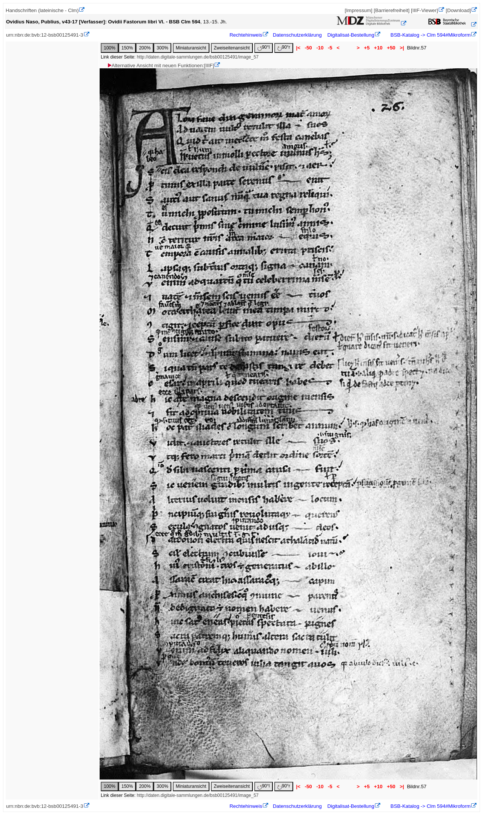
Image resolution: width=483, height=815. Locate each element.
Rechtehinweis (245, 35)
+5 (367, 48)
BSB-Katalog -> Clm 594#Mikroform (430, 35)
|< (298, 48)
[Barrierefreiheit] (391, 10)
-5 (330, 48)
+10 (378, 48)
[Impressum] (358, 10)
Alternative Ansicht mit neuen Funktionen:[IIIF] (160, 65)
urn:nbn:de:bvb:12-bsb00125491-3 (44, 35)
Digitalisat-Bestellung (350, 35)
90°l (263, 48)
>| (401, 48)
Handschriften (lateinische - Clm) (42, 10)
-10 (320, 48)
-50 (308, 48)
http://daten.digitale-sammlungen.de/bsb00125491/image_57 (197, 57)
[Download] (458, 10)
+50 (391, 48)
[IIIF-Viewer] (424, 10)
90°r (283, 48)
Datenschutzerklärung (297, 35)
